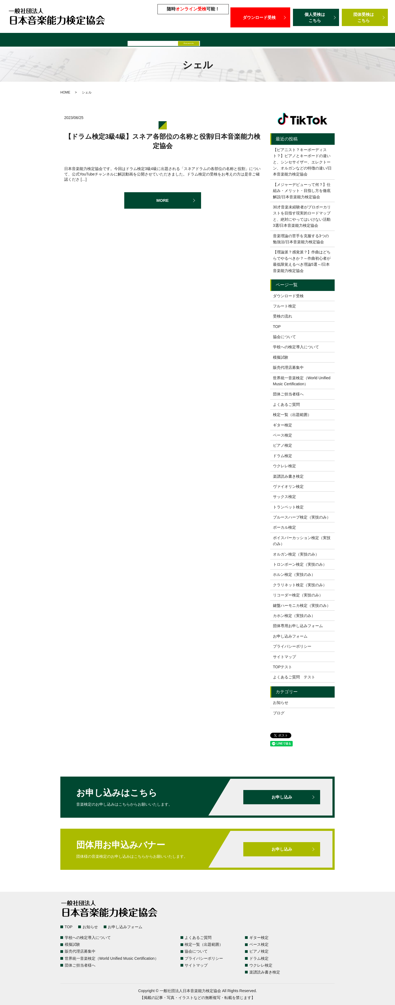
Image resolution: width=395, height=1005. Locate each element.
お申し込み (281, 797)
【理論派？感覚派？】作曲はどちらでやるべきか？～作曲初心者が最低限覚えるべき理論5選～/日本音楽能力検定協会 (302, 261)
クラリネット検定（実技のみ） (300, 585)
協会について (284, 337)
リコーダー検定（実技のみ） (298, 595)
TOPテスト (282, 667)
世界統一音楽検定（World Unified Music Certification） (280, 40)
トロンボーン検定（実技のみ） (300, 564)
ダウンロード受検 (260, 17)
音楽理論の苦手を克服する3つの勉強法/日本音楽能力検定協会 (301, 239)
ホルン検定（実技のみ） (294, 574)
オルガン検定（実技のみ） (296, 554)
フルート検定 (284, 306)
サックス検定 (284, 496)
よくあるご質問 (82, 40)
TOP (277, 326)
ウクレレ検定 (284, 466)
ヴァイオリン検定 (288, 486)
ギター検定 (282, 425)
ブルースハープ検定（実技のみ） (302, 517)
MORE (162, 200)
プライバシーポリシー (292, 646)
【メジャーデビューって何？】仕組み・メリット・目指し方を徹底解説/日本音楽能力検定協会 (302, 190)
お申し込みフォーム (290, 636)
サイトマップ (284, 657)
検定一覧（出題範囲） (40, 40)
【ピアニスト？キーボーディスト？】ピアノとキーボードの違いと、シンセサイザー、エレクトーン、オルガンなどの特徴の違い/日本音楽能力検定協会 (302, 162)
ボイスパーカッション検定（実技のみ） (302, 541)
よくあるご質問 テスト (294, 677)
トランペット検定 (288, 507)
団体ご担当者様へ (359, 40)
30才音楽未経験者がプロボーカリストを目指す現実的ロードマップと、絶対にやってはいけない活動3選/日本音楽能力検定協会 (302, 216)
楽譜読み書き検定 (288, 476)
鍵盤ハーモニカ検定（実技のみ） (302, 605)
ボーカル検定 (284, 527)
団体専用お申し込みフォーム (298, 626)
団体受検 (364, 17)
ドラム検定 (282, 456)
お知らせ (280, 702)
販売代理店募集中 (201, 40)
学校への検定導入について (129, 40)
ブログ (278, 713)
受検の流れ (282, 316)
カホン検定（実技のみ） (294, 615)
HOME (65, 92)
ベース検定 (282, 435)
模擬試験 (169, 40)
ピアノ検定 (282, 445)
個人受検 (316, 17)
